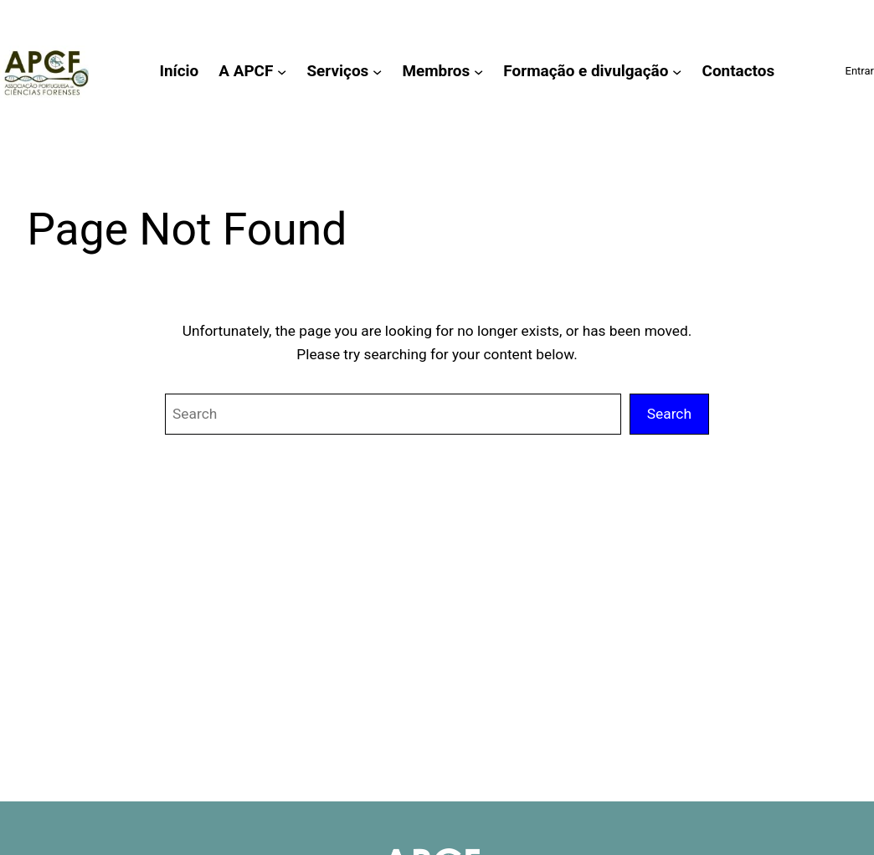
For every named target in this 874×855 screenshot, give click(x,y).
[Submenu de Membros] (478, 70)
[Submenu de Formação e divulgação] (676, 70)
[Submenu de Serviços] (377, 70)
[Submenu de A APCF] (281, 70)
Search (669, 413)
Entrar (860, 70)
